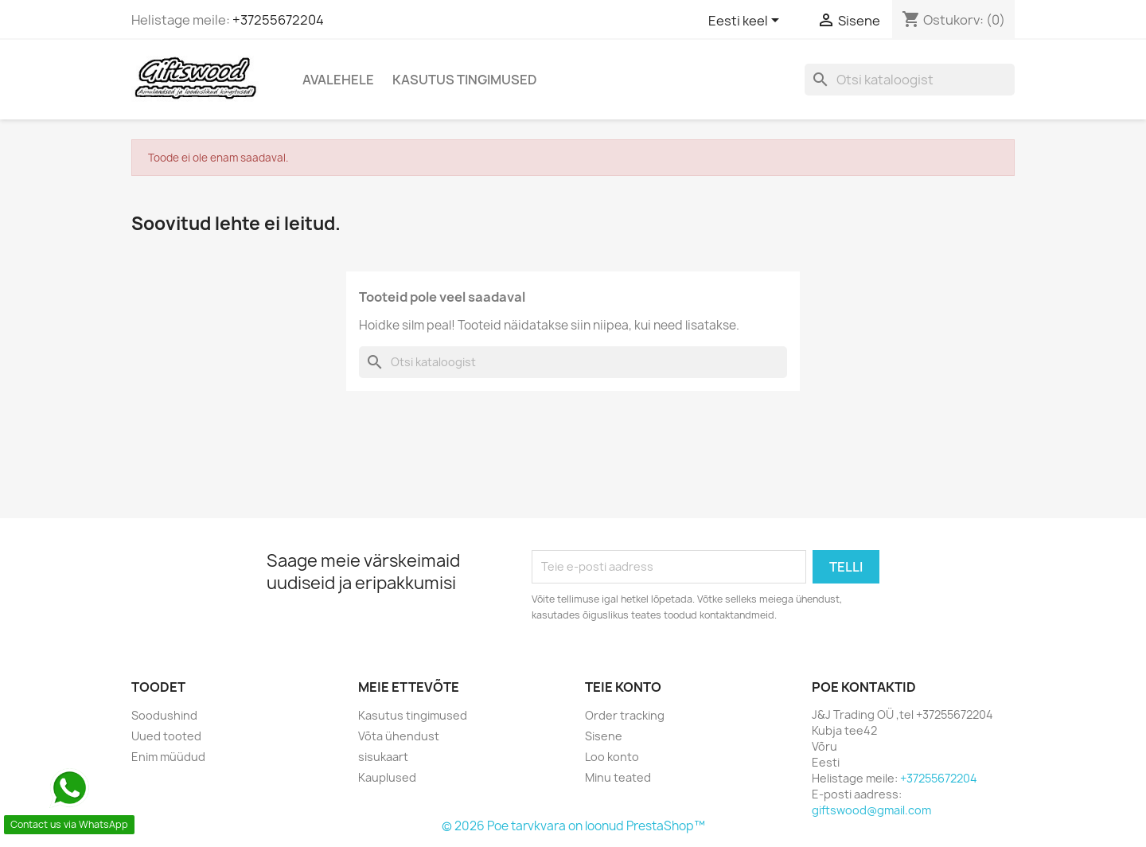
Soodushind (164, 715)
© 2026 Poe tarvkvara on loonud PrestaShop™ (573, 826)
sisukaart (383, 756)
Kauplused (387, 777)
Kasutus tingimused (464, 79)
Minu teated (618, 777)
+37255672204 (278, 20)
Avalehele (338, 79)
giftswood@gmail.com (871, 810)
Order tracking (625, 715)
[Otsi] (910, 80)
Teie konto (623, 687)
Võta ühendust (398, 736)
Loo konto (612, 756)
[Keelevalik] (746, 21)
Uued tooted (166, 736)
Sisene (603, 736)
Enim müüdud (168, 756)
